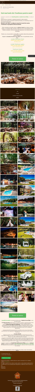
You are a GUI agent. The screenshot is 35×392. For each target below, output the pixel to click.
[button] (3, 73)
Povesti (17, 93)
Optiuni (17, 97)
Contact (25, 349)
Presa (20, 349)
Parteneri (22, 349)
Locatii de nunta (6, 320)
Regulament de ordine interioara (17, 381)
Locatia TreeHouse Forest (17, 39)
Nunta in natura (17, 59)
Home (3, 4)
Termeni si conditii (5, 349)
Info (17, 91)
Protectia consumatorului (15, 349)
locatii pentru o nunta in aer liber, (20, 17)
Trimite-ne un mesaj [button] (6, 357)
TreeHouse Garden (17, 49)
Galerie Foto (17, 89)
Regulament (9, 349)
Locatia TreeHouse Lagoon (17, 44)
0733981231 (7, 361)
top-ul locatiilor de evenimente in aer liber (24, 343)
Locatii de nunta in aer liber (17, 95)
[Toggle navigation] (2, 2)
